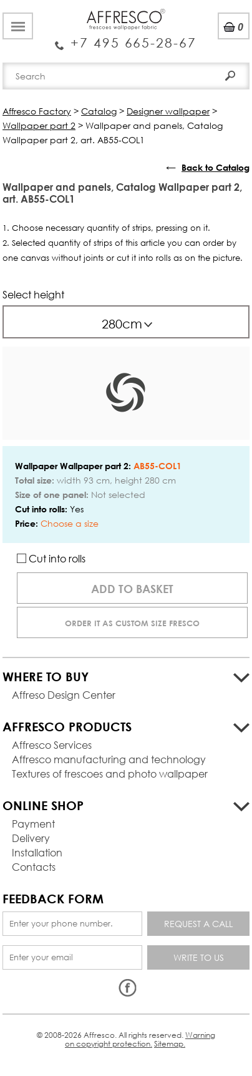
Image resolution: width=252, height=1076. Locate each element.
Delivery (31, 838)
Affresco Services (52, 744)
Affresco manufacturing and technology (109, 759)
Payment (33, 823)
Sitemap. (169, 1043)
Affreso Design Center (63, 694)
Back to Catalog (216, 167)
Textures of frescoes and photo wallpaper (110, 773)
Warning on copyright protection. (140, 1039)
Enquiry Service (126, 38)
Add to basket (132, 589)
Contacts (34, 866)
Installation (37, 852)
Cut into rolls (51, 558)
